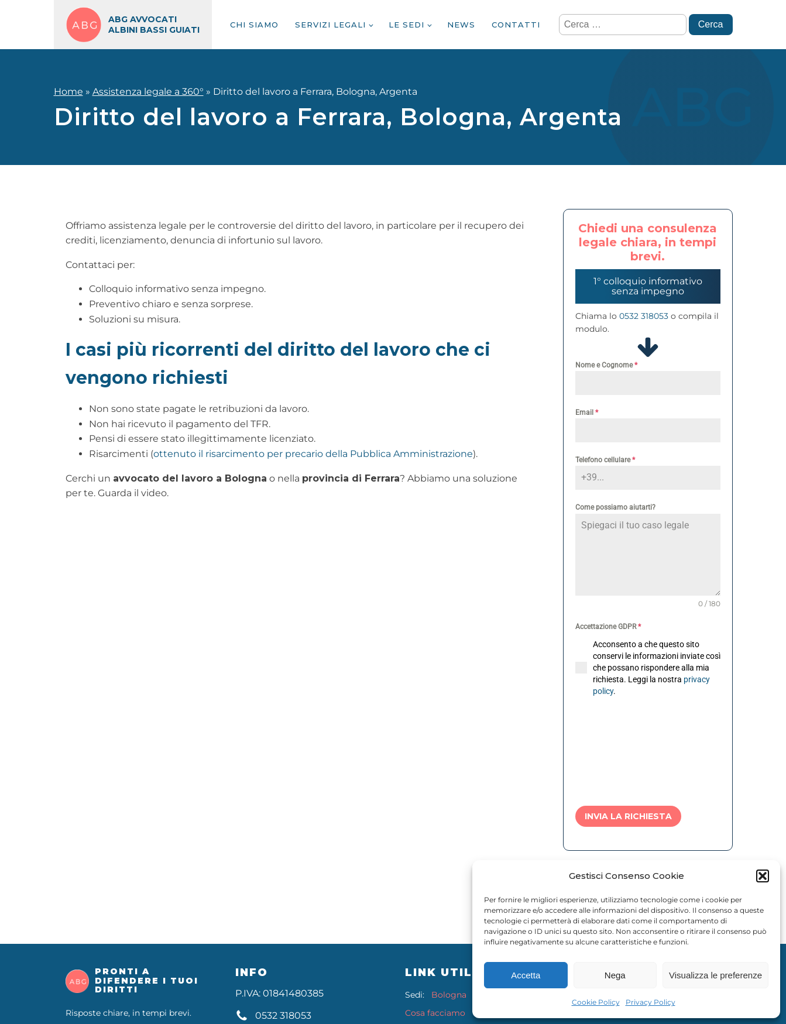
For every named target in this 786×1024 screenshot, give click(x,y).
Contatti (516, 24)
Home (68, 91)
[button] (762, 876)
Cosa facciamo (435, 1013)
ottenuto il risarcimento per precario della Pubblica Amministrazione (313, 453)
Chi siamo (254, 24)
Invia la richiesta (628, 816)
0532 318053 (643, 316)
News (461, 24)
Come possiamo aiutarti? (615, 507)
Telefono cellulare (605, 460)
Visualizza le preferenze (715, 975)
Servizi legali (330, 24)
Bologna (448, 995)
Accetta (525, 975)
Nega (615, 975)
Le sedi (406, 24)
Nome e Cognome (606, 365)
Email (586, 412)
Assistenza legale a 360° (148, 91)
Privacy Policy (650, 1002)
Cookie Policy (596, 1002)
